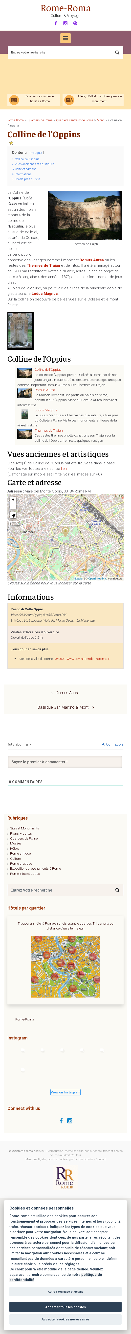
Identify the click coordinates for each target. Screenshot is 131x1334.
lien (64, 468)
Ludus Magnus (46, 410)
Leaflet (79, 578)
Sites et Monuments (24, 828)
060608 (60, 659)
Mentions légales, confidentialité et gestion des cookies (59, 1159)
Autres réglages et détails (65, 1291)
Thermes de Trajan (49, 430)
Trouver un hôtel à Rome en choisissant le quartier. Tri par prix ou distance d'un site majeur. (65, 925)
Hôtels (14, 848)
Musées (16, 843)
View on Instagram (65, 1092)
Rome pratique (21, 863)
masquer (36, 153)
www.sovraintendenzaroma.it (88, 659)
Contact (101, 1159)
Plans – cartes (21, 833)
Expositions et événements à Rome (35, 868)
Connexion (112, 744)
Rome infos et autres (25, 874)
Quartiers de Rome (24, 838)
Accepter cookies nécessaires (65, 1319)
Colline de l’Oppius (48, 369)
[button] (13, 515)
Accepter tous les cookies (65, 1307)
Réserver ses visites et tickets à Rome (40, 98)
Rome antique (20, 853)
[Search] (117, 890)
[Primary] (65, 38)
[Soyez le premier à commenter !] (65, 762)
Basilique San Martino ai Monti (63, 707)
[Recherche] (65, 52)
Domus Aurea (45, 390)
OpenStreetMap (98, 578)
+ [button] (13, 500)
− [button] (13, 506)
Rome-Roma (65, 7)
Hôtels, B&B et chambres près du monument (99, 98)
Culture (15, 858)
